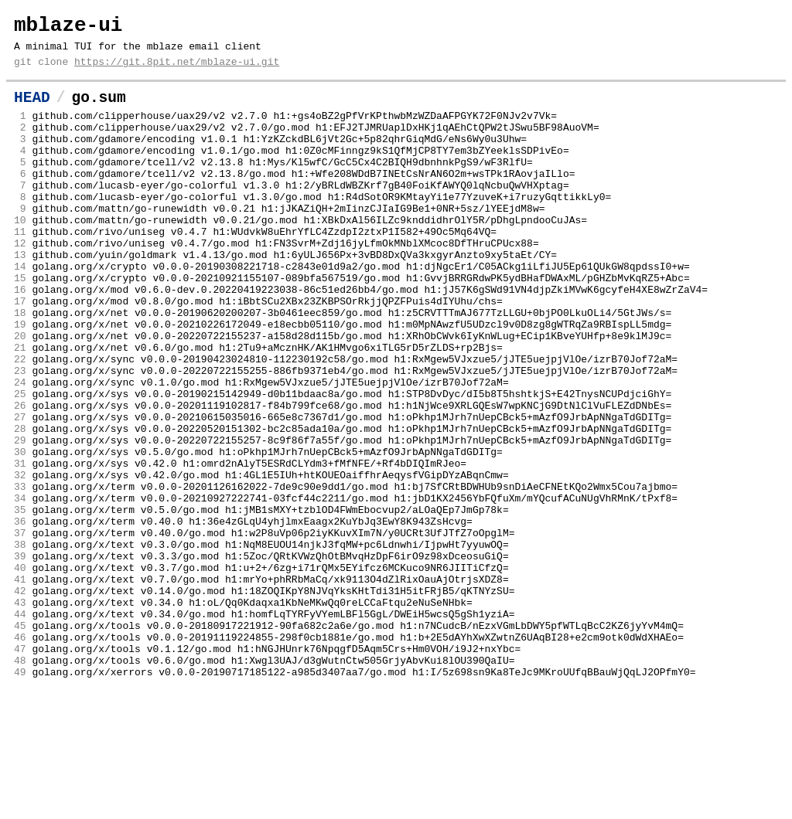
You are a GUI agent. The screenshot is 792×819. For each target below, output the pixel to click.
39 (20, 659)
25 (20, 464)
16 (20, 339)
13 (20, 297)
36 (20, 617)
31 (20, 548)
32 (20, 562)
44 (20, 729)
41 (20, 687)
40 (20, 673)
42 (20, 701)
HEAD (32, 109)
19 (20, 381)
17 (20, 353)
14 (20, 311)
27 (20, 492)
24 (20, 450)
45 (20, 742)
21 (20, 409)
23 (20, 436)
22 (20, 423)
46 (20, 756)
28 (20, 506)
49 (20, 798)
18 (20, 367)
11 (20, 270)
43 (20, 715)
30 (20, 534)
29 (20, 520)
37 (20, 631)
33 (20, 576)
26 (20, 478)
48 (20, 784)
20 (20, 395)
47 (20, 770)
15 (20, 325)
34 (20, 589)
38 (20, 645)
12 (20, 284)
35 (20, 603)
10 (20, 256)
